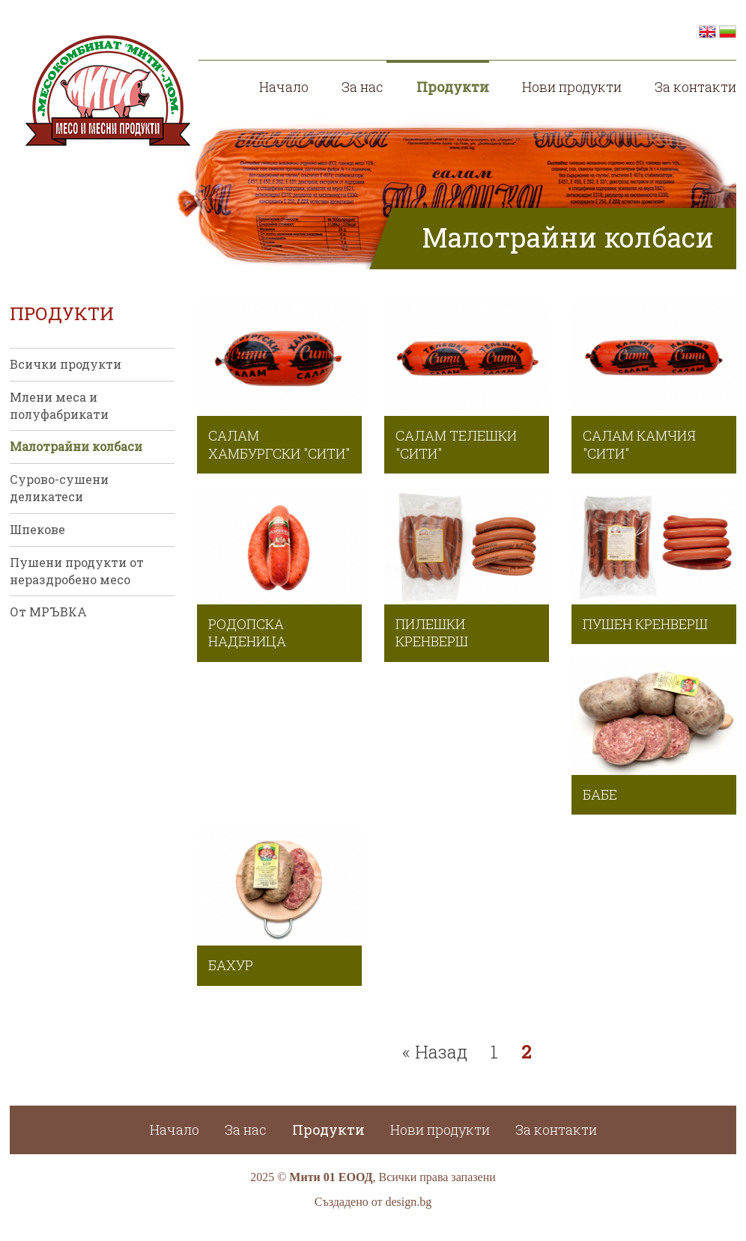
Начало (284, 87)
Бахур (230, 965)
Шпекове (37, 529)
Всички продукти (65, 364)
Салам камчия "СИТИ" (639, 444)
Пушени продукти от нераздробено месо (77, 570)
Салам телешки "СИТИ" (456, 444)
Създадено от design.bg (373, 1201)
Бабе (600, 794)
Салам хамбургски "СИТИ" (279, 444)
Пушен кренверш (645, 624)
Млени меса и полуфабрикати (59, 405)
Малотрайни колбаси (76, 446)
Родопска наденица (247, 632)
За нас (362, 87)
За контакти (695, 87)
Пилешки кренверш (431, 632)
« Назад (434, 1052)
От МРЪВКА (48, 611)
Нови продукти (572, 87)
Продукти (452, 87)
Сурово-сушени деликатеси (59, 487)
